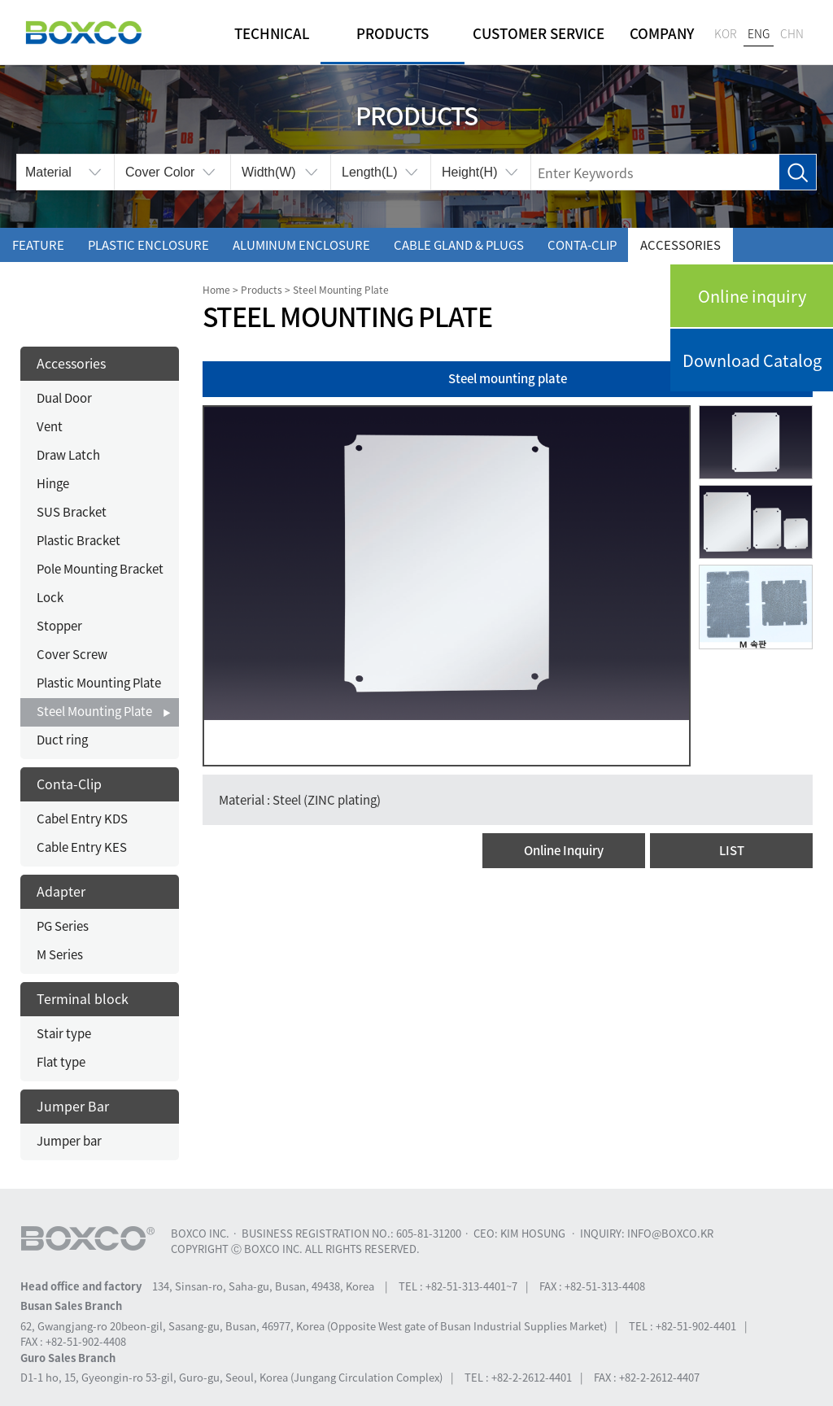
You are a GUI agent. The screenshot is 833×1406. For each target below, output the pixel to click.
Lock (50, 597)
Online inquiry (752, 296)
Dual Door (64, 398)
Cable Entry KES (82, 847)
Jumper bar (69, 1141)
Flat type (61, 1062)
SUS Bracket (72, 512)
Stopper (59, 626)
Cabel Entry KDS (82, 818)
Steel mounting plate (507, 378)
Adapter (61, 891)
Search (797, 173)
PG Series (63, 926)
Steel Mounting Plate (94, 711)
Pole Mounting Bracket (100, 569)
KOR (725, 33)
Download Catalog (752, 360)
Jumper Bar (73, 1106)
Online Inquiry (564, 850)
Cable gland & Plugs (459, 245)
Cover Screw (72, 654)
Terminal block (83, 998)
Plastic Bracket (78, 540)
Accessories (680, 245)
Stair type (64, 1033)
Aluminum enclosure (301, 245)
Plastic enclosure (148, 245)
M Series (60, 954)
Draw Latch (68, 455)
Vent (50, 426)
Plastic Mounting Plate (99, 683)
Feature (38, 245)
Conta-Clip (582, 245)
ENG (759, 33)
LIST (731, 850)
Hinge (53, 483)
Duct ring (62, 740)
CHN (792, 33)
